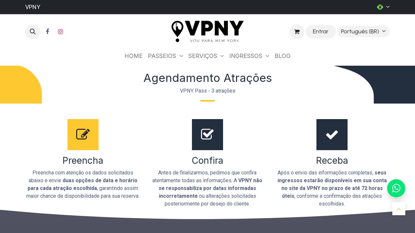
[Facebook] (47, 32)
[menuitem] (133, 56)
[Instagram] (60, 32)
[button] (32, 31)
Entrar (320, 31)
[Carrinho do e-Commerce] (297, 31)
